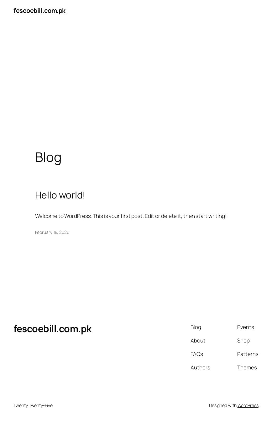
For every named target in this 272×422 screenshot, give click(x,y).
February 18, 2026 (52, 232)
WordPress (248, 405)
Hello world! (60, 195)
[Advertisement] (136, 87)
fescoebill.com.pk (39, 10)
